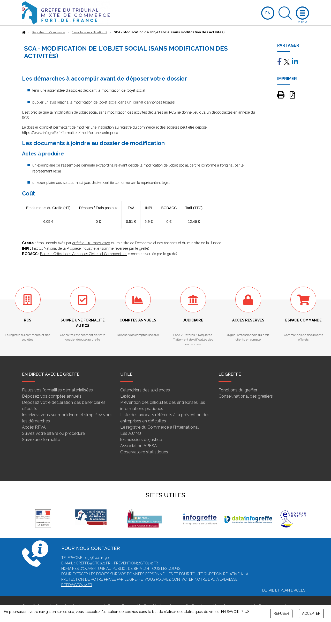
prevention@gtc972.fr (136, 563)
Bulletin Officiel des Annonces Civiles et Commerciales (83, 254)
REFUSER (281, 613)
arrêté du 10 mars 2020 (91, 243)
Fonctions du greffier (238, 390)
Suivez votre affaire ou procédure (53, 433)
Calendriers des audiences (145, 390)
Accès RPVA (34, 427)
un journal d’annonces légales (151, 102)
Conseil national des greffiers (246, 396)
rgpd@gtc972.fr (76, 585)
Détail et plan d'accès (283, 590)
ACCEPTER (311, 613)
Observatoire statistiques (144, 452)
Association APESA (138, 445)
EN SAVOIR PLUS (235, 612)
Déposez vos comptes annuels (51, 396)
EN (267, 13)
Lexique (127, 396)
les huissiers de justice (141, 439)
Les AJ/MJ (130, 433)
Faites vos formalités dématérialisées (57, 390)
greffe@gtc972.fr (93, 563)
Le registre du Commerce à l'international (159, 427)
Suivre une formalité (41, 439)
